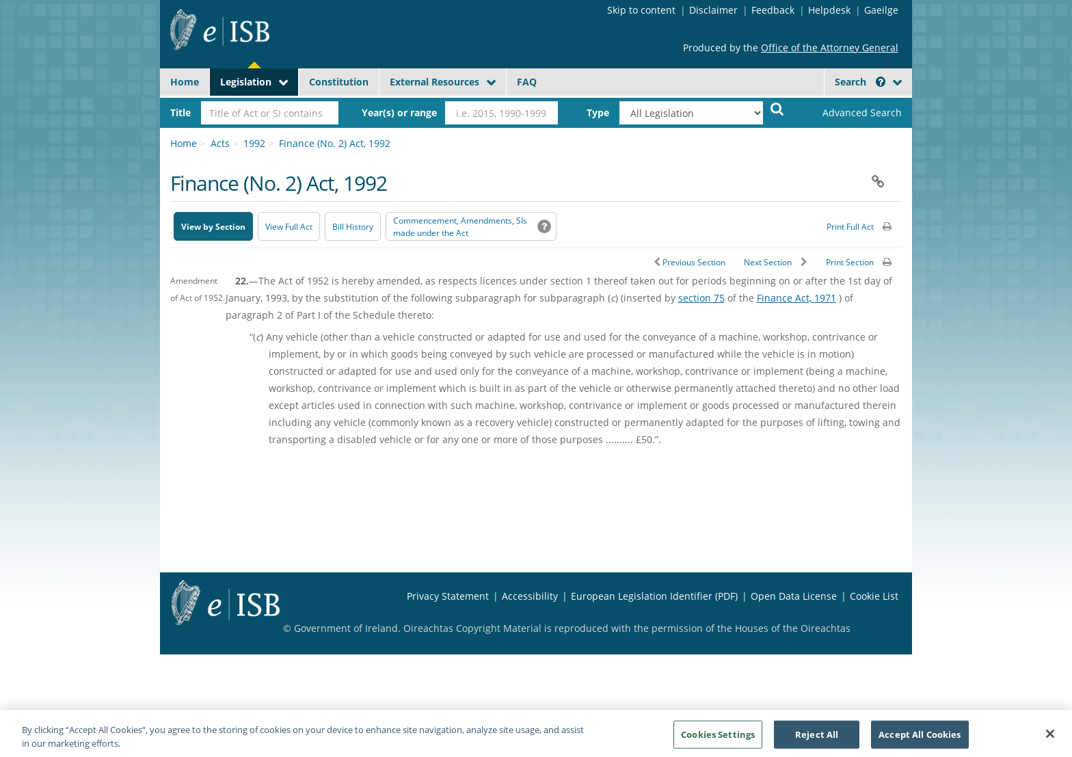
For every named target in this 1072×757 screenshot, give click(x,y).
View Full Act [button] (288, 227)
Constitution (338, 81)
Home (184, 81)
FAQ (527, 81)
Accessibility (530, 595)
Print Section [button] (850, 262)
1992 (254, 143)
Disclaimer (713, 9)
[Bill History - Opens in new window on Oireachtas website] (353, 226)
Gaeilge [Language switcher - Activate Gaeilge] (881, 9)
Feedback (772, 9)
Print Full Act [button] (850, 227)
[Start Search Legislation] (777, 108)
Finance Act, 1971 (796, 297)
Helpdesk (829, 9)
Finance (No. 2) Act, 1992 (334, 143)
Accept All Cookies (920, 742)
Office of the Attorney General (829, 47)
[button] (880, 82)
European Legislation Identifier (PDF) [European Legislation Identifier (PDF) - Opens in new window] (654, 595)
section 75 (701, 297)
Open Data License (794, 595)
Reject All (816, 742)
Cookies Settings (718, 742)
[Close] (1050, 741)
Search (860, 81)
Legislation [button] (245, 81)
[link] (850, 112)
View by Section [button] (213, 227)
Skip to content (641, 9)
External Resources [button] (434, 81)
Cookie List (874, 595)
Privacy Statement (448, 595)
